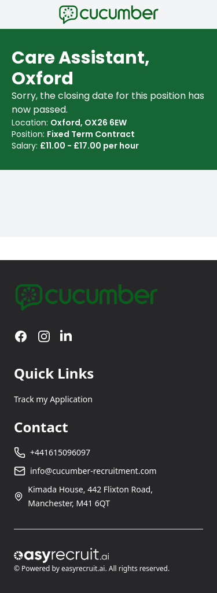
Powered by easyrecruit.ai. (64, 568)
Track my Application (53, 399)
